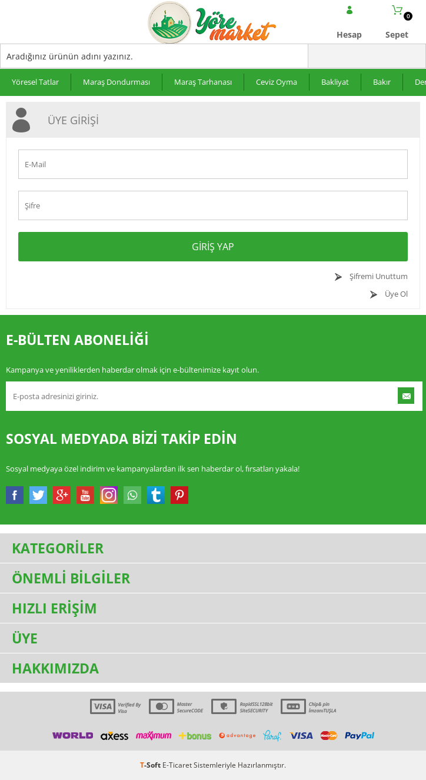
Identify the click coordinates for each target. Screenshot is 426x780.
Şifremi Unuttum (378, 276)
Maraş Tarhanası (203, 82)
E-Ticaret (177, 765)
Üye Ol (395, 293)
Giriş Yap (213, 246)
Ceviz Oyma (276, 82)
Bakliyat (335, 82)
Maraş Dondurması (116, 82)
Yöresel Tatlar (35, 82)
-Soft (151, 765)
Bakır (382, 82)
